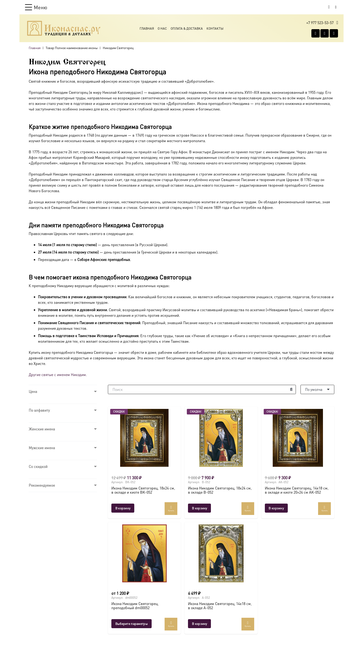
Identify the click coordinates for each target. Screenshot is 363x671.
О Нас (162, 28)
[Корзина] (329, 7)
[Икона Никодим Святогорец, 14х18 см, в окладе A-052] (221, 553)
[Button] (336, 7)
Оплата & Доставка (187, 28)
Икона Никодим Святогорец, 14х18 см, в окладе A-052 (220, 605)
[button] (36, 7)
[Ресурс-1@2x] (63, 28)
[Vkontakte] (315, 33)
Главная (147, 28)
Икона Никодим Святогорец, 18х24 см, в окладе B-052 (220, 490)
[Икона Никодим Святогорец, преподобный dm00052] (144, 553)
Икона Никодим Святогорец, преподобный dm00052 (135, 605)
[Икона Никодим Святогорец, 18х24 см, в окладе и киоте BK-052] (144, 438)
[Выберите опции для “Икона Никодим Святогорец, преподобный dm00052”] (131, 623)
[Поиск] (202, 389)
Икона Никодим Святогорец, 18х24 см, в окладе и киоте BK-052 (143, 490)
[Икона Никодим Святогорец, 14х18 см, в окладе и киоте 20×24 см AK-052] (298, 438)
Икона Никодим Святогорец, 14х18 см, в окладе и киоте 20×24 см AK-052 (297, 490)
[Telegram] (334, 33)
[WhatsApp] (324, 33)
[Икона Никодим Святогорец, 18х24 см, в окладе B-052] (221, 438)
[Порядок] (317, 389)
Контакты (215, 28)
